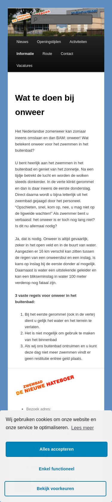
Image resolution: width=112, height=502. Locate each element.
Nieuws (22, 42)
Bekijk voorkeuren (55, 488)
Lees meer (82, 427)
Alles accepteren (56, 449)
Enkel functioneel (56, 468)
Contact (67, 54)
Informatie (25, 54)
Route (47, 54)
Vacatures (24, 66)
